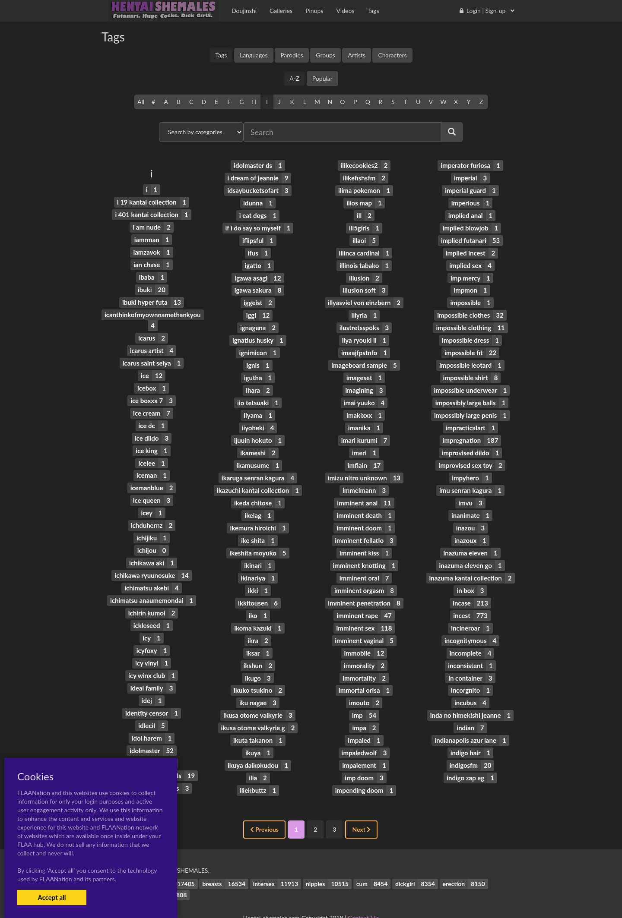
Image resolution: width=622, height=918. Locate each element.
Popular (322, 78)
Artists (356, 55)
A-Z (294, 78)
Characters (392, 55)
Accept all (52, 897)
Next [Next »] (361, 808)
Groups (325, 55)
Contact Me (363, 896)
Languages (254, 55)
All (140, 101)
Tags (221, 55)
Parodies (291, 55)
